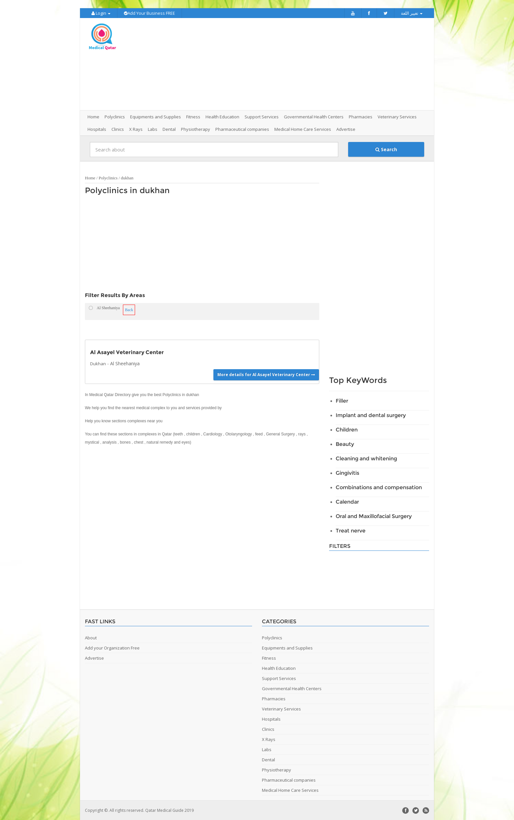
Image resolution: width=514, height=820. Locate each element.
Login (100, 13)
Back (129, 309)
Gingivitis (347, 473)
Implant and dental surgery (371, 415)
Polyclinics (108, 177)
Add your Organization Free (112, 647)
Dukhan (98, 363)
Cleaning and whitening (366, 458)
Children (347, 429)
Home (93, 116)
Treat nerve (351, 530)
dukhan (127, 177)
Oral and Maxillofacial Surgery (374, 516)
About (91, 637)
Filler (342, 400)
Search (386, 149)
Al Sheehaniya (125, 363)
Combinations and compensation (379, 487)
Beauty (345, 444)
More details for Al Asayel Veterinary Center (266, 374)
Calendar (347, 501)
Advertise (345, 129)
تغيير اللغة (412, 13)
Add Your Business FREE (149, 13)
